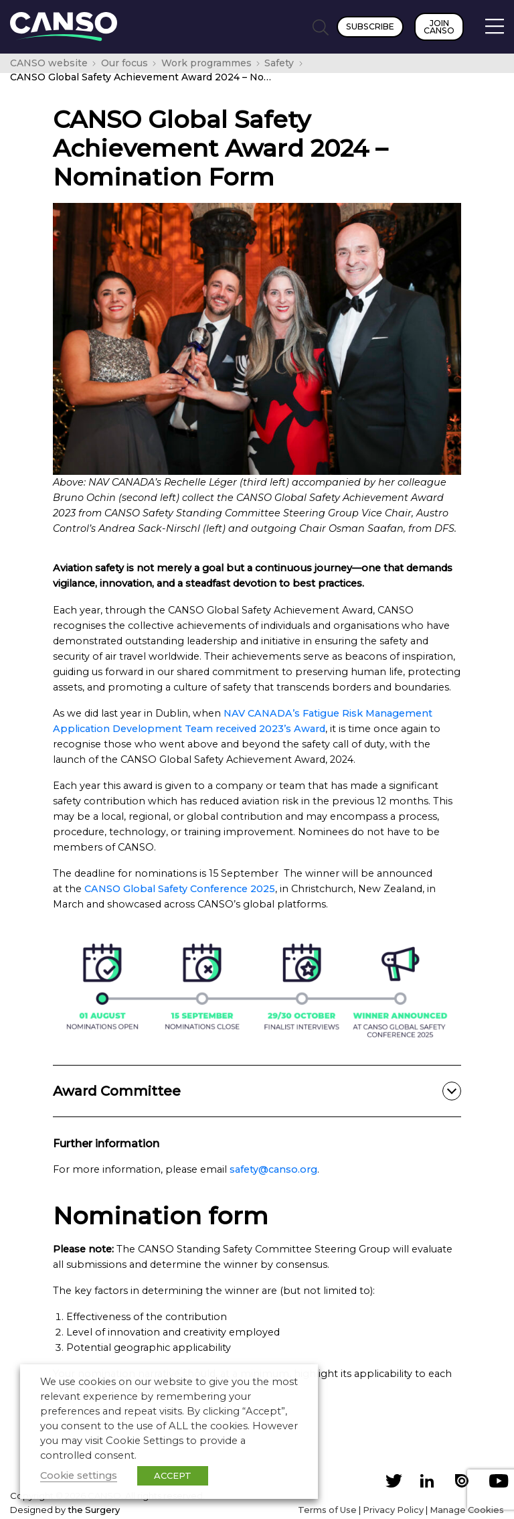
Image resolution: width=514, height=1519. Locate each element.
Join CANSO (439, 26)
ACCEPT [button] (172, 1475)
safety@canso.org (273, 1169)
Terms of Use (327, 1509)
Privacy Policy (393, 1509)
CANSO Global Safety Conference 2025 (179, 889)
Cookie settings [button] (78, 1475)
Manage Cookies (467, 1509)
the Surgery (94, 1509)
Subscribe (370, 26)
